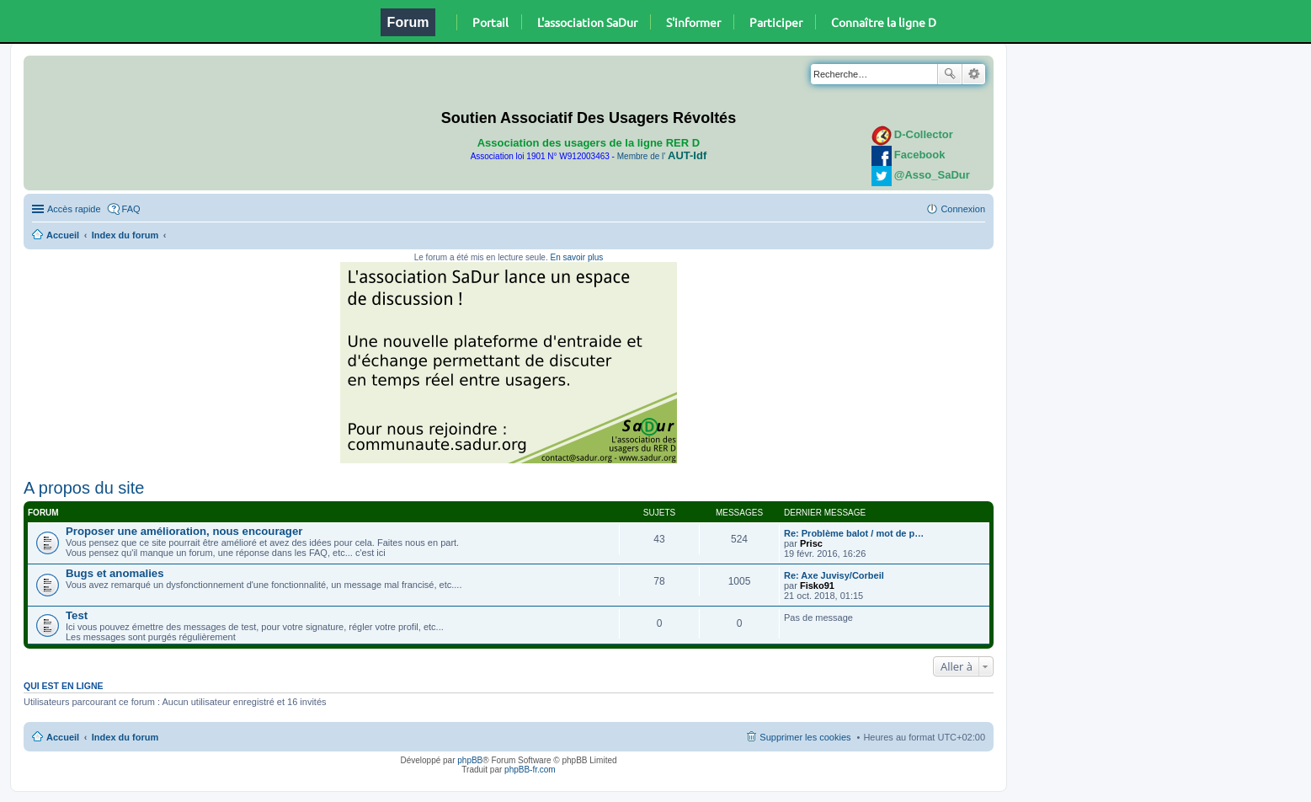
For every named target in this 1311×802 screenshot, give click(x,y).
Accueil (62, 235)
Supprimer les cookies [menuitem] (804, 737)
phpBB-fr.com (530, 769)
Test (77, 615)
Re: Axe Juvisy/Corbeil (834, 575)
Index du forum (125, 235)
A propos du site (84, 488)
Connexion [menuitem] (963, 209)
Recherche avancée (973, 74)
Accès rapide (74, 209)
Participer (775, 21)
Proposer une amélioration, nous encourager (184, 531)
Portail (490, 21)
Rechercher (949, 74)
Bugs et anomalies (115, 573)
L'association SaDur (587, 21)
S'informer (693, 21)
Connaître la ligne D (883, 21)
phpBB (469, 760)
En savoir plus (576, 257)
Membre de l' (661, 156)
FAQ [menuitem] (131, 209)
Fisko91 (817, 585)
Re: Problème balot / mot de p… (854, 533)
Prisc (811, 543)
